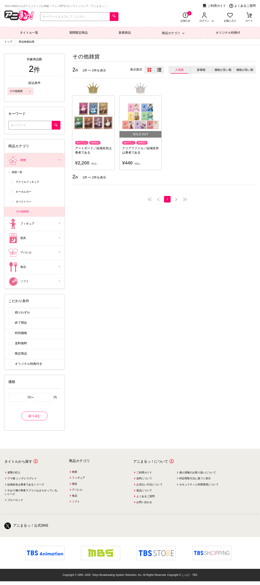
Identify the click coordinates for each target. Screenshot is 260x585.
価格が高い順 (244, 69)
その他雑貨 (22, 211)
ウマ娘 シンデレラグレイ (22, 478)
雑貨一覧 (17, 172)
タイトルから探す (18, 461)
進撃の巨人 (14, 472)
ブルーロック (15, 500)
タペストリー (23, 201)
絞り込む (34, 416)
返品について (144, 490)
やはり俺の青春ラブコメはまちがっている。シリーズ (32, 492)
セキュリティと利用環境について (199, 484)
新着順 (201, 69)
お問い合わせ (144, 502)
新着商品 (125, 32)
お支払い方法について (149, 484)
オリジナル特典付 (228, 32)
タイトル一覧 (29, 32)
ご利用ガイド (214, 6)
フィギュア (34, 224)
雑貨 (34, 160)
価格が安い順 (222, 69)
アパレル (34, 253)
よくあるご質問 (242, 6)
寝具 (34, 238)
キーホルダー (23, 191)
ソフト (34, 281)
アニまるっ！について (150, 461)
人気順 (179, 69)
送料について (144, 478)
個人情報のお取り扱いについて (197, 472)
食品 (34, 267)
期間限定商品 (78, 32)
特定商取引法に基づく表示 (195, 478)
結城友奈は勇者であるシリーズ (25, 484)
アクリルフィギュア (27, 181)
